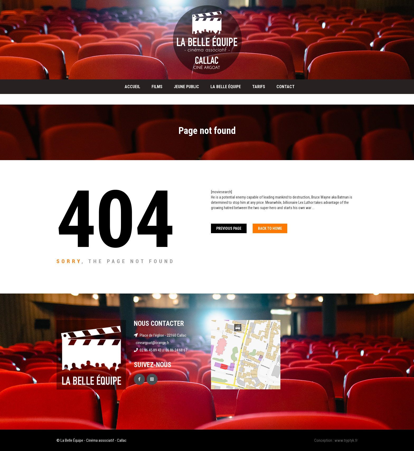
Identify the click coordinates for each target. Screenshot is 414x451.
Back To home (270, 228)
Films (157, 86)
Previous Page (228, 228)
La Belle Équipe (225, 86)
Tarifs (258, 86)
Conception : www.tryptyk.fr (335, 440)
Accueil (132, 86)
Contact (285, 86)
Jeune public (186, 86)
